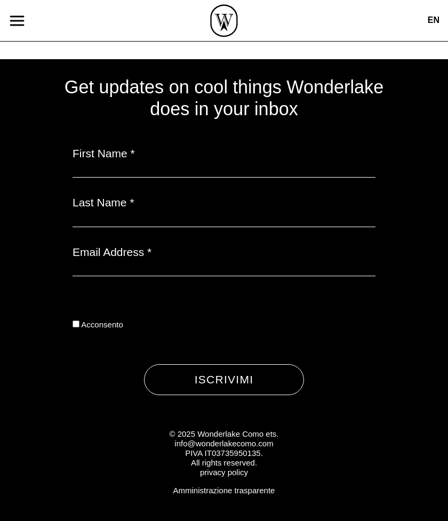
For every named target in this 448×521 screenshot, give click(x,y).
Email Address (112, 252)
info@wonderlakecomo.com (223, 443)
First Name (104, 153)
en (433, 20)
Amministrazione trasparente (224, 490)
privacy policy (224, 472)
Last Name (103, 202)
